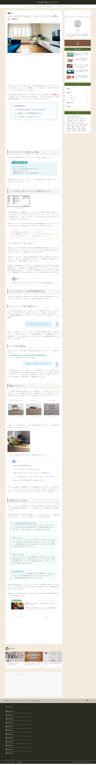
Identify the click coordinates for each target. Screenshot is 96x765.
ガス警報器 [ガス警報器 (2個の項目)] (70, 120)
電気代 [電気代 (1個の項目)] (80, 130)
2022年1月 (10, 716)
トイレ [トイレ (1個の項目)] (69, 122)
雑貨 (79, 99)
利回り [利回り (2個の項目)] (69, 126)
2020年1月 (10, 754)
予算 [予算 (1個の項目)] (69, 124)
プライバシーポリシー (61, 6)
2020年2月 (10, 750)
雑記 (78, 106)
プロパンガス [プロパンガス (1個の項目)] (82, 122)
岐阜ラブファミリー (18, 537)
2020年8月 (10, 727)
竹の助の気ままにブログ (48, 2)
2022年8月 (10, 712)
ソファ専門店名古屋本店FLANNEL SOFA (24, 523)
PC (79, 95)
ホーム (30, 6)
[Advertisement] (34, 71)
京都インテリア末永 (18, 554)
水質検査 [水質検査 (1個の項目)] (69, 128)
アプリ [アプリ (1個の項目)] (78, 118)
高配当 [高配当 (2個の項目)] (85, 130)
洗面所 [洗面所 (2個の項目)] (75, 128)
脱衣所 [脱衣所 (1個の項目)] (84, 128)
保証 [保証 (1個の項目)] (86, 124)
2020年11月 (10, 724)
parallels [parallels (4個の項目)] (73, 116)
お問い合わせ (39, 6)
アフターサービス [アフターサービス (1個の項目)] (71, 118)
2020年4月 (10, 743)
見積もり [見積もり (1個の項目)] (69, 130)
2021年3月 (10, 720)
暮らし (78, 92)
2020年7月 (10, 731)
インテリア (79, 97)
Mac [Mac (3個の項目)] (69, 116)
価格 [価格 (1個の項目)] (82, 124)
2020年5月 (10, 739)
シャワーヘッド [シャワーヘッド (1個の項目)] (83, 120)
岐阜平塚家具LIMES (18, 571)
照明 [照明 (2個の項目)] (79, 128)
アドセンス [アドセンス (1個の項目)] (80, 116)
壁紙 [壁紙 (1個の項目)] (74, 126)
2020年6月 (10, 735)
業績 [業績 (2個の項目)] (83, 126)
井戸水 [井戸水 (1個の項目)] (78, 124)
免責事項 (49, 6)
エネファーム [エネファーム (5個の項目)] (84, 118)
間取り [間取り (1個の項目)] (75, 130)
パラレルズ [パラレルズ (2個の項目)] (75, 122)
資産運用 (78, 102)
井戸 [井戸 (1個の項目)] (73, 124)
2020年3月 (10, 746)
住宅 (9, 13)
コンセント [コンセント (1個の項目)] (76, 120)
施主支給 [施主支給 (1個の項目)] (78, 126)
